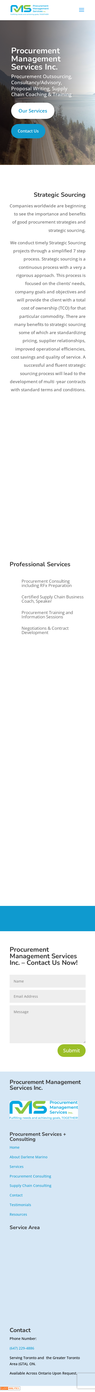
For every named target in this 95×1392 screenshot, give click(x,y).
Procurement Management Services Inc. (45, 1085)
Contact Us (28, 131)
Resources (18, 1214)
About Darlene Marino (28, 1157)
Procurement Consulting (30, 1176)
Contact (16, 1195)
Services (17, 1166)
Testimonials (20, 1204)
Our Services (32, 110)
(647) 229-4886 (22, 1348)
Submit (71, 1050)
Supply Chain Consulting (30, 1185)
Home (15, 1147)
